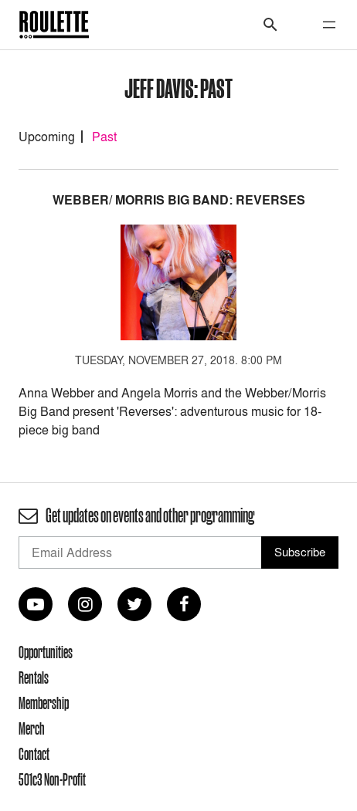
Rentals (34, 677)
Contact (34, 754)
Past (104, 136)
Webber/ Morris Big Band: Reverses (179, 200)
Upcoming (47, 136)
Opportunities (46, 652)
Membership (44, 703)
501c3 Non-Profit (52, 779)
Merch (32, 728)
